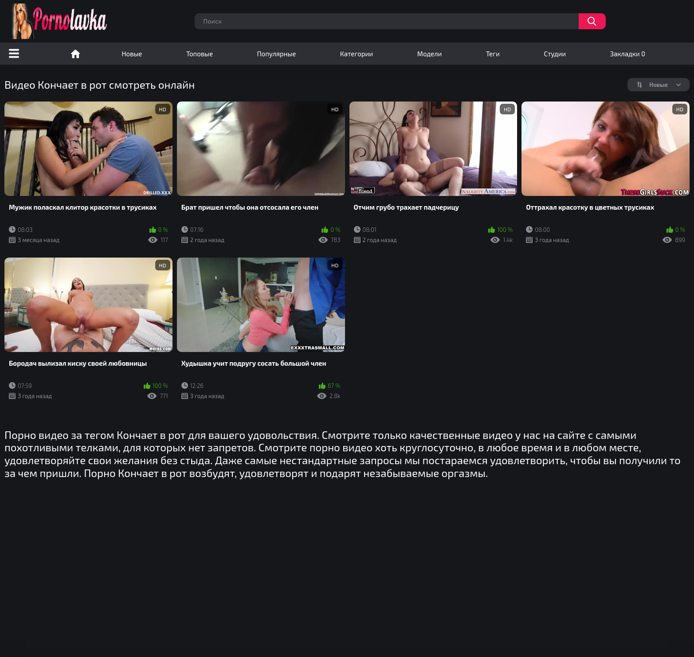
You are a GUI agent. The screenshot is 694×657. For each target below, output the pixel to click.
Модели (429, 54)
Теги (493, 54)
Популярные (276, 54)
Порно (75, 54)
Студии (555, 54)
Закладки (627, 54)
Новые (132, 54)
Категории (356, 54)
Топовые (199, 54)
